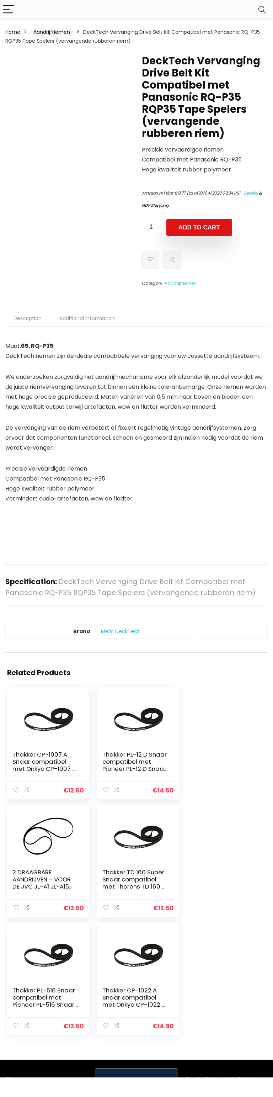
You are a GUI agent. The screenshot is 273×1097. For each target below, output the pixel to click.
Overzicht (198, 1007)
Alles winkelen (202, 987)
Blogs (192, 997)
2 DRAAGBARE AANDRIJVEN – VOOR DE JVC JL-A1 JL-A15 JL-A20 (219, 765)
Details (250, 193)
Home (12, 32)
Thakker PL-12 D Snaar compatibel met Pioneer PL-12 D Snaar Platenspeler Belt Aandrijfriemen (133, 768)
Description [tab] (28, 318)
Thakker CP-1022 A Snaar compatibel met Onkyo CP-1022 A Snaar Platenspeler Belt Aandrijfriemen (221, 886)
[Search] (262, 9)
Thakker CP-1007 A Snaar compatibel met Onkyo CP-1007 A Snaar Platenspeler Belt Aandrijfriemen (44, 768)
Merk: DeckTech (120, 631)
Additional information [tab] (87, 318)
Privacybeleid (244, 977)
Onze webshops (198, 1020)
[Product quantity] (151, 227)
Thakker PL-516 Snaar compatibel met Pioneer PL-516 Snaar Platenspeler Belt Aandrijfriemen (132, 886)
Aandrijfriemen (51, 32)
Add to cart (199, 227)
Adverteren (199, 1033)
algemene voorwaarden (244, 990)
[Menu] (8, 9)
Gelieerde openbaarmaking (249, 1007)
